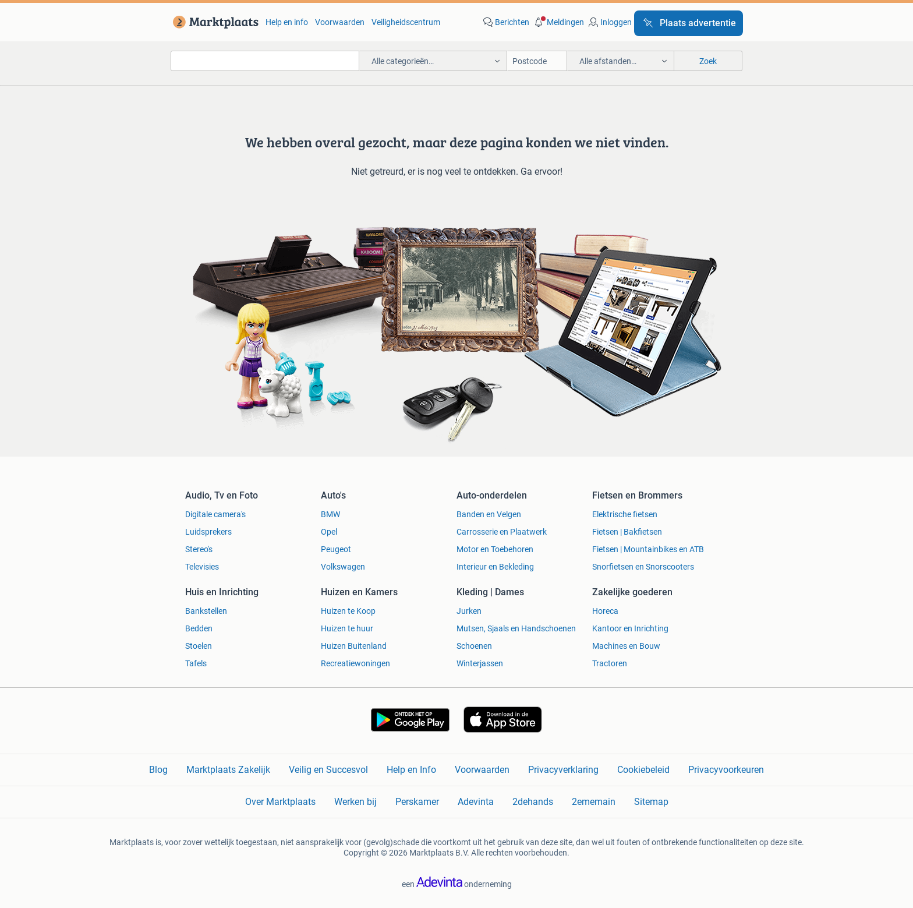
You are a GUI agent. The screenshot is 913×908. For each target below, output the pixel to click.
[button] (558, 22)
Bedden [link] (199, 628)
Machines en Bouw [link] (626, 646)
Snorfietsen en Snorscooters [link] (643, 566)
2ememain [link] (593, 801)
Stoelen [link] (198, 646)
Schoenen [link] (474, 646)
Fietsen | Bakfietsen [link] (627, 531)
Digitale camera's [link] (215, 514)
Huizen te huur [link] (347, 628)
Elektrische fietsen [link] (624, 514)
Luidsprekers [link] (208, 531)
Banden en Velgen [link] (488, 514)
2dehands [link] (532, 801)
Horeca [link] (605, 611)
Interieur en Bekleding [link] (495, 566)
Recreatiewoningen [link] (355, 663)
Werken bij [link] (355, 801)
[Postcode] (537, 60)
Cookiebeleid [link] (643, 769)
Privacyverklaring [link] (563, 769)
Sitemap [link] (651, 801)
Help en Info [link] (411, 769)
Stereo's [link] (199, 549)
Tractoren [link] (609, 663)
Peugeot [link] (336, 549)
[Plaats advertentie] (688, 23)
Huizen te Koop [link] (348, 611)
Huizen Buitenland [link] (354, 646)
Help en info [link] (287, 22)
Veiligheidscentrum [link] (405, 22)
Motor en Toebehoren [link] (494, 549)
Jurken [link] (469, 611)
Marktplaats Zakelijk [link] (228, 769)
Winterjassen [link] (479, 663)
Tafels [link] (196, 663)
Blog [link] (158, 769)
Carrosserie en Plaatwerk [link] (501, 531)
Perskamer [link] (417, 801)
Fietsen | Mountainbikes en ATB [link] (648, 549)
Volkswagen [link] (343, 566)
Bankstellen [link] (206, 611)
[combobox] (265, 61)
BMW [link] (330, 514)
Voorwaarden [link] (340, 22)
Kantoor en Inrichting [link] (630, 628)
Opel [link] (329, 531)
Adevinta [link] (476, 801)
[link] (213, 22)
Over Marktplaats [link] (280, 801)
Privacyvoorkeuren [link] (726, 769)
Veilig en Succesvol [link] (328, 769)
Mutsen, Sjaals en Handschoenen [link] (516, 628)
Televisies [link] (202, 566)
